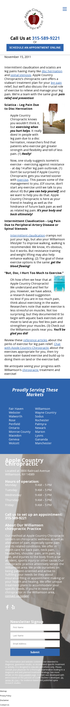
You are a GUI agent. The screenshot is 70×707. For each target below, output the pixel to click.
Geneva (14, 439)
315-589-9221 (46, 38)
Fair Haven (16, 409)
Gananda (41, 439)
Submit (35, 652)
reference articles (35, 340)
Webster (15, 412)
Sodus (39, 416)
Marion (40, 432)
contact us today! (17, 596)
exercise (22, 180)
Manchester (43, 443)
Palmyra (40, 424)
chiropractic (30, 370)
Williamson (42, 409)
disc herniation (52, 71)
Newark (40, 428)
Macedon (15, 435)
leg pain (56, 83)
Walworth (15, 416)
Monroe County (20, 432)
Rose (12, 420)
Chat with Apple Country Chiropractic (32, 346)
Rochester (42, 420)
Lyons (39, 435)
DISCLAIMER (25, 675)
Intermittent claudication (27, 235)
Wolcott (14, 443)
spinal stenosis (20, 75)
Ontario (14, 428)
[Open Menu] (64, 9)
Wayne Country (45, 412)
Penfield (14, 424)
